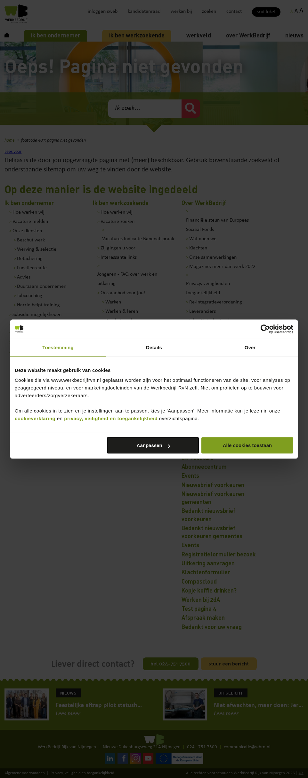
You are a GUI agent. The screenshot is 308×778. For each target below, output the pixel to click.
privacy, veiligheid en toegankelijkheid (111, 418)
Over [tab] (250, 347)
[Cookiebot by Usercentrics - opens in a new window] (265, 329)
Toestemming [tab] (58, 347)
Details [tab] (154, 347)
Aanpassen (153, 445)
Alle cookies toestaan (247, 445)
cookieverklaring (35, 418)
